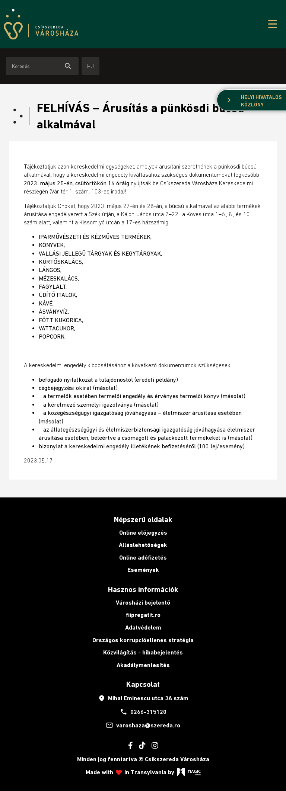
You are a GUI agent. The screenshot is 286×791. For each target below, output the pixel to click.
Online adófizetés (143, 557)
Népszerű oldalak (143, 519)
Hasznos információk (143, 589)
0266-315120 (143, 711)
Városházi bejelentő (143, 602)
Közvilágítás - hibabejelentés (143, 652)
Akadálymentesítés (143, 665)
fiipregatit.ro (143, 614)
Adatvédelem (143, 627)
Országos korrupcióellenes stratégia (143, 640)
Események (143, 569)
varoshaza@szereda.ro (143, 725)
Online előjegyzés (143, 532)
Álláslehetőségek (143, 544)
